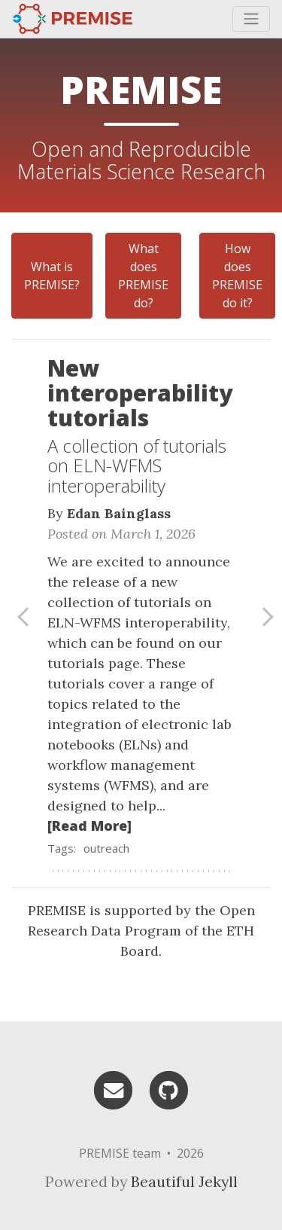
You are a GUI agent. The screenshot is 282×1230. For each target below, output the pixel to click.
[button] (20, 617)
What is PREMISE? (52, 275)
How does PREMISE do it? (237, 275)
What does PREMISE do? (143, 275)
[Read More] (89, 825)
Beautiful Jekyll (184, 1181)
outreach (106, 848)
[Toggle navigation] (251, 19)
